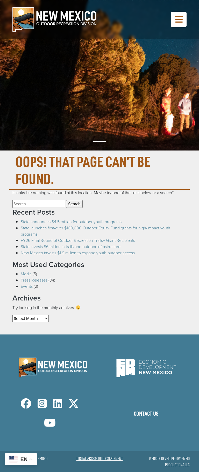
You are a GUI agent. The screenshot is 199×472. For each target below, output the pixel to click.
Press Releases (34, 280)
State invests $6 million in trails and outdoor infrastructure (70, 247)
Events (27, 286)
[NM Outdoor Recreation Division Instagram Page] (42, 406)
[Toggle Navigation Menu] (179, 19)
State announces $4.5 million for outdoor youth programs (71, 222)
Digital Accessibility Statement (99, 458)
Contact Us (146, 413)
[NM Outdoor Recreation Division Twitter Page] (73, 406)
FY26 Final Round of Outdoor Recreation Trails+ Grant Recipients (78, 240)
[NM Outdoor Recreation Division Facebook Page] (26, 406)
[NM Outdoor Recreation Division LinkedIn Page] (57, 406)
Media (26, 274)
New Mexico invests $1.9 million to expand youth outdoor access (78, 253)
